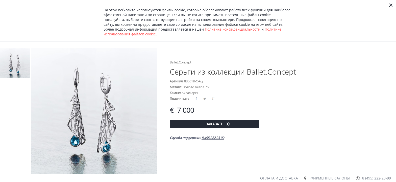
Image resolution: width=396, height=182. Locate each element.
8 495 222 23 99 (213, 137)
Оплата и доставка (279, 178)
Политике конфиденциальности (232, 29)
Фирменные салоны (330, 178)
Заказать (214, 124)
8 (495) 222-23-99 (376, 178)
